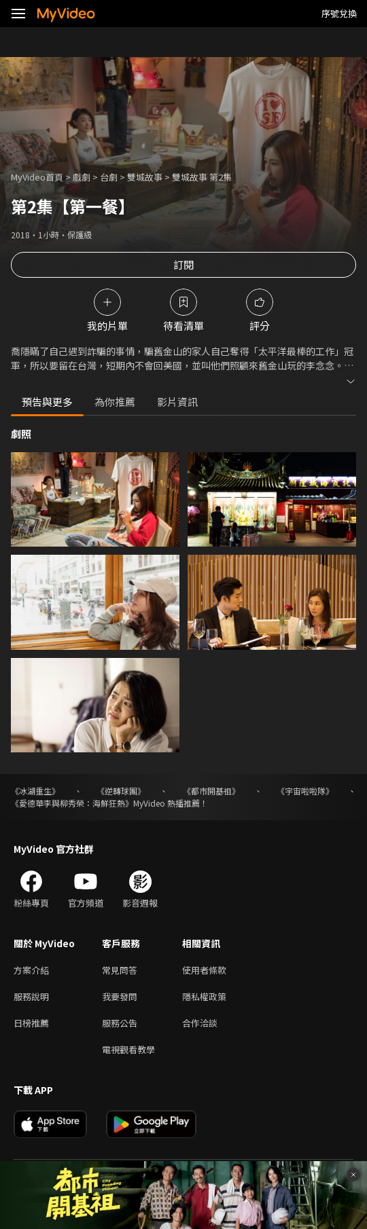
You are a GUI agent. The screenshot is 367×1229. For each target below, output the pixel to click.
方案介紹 (31, 970)
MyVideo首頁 (37, 176)
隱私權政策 (204, 996)
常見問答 (119, 970)
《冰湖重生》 (35, 790)
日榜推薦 (31, 1022)
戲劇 (81, 176)
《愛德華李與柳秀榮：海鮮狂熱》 (72, 803)
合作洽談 (199, 1022)
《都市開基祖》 (211, 790)
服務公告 (119, 1022)
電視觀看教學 (128, 1049)
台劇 (109, 176)
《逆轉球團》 (121, 790)
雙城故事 (144, 176)
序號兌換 (339, 13)
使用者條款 (204, 970)
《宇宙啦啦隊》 (305, 790)
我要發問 (119, 996)
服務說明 (31, 996)
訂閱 (183, 264)
